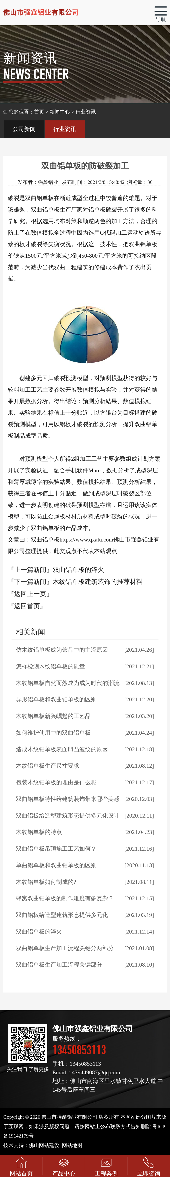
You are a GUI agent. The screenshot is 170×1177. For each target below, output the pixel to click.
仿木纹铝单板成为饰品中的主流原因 (62, 650)
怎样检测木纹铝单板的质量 (50, 666)
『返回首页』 (27, 606)
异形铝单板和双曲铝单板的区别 (56, 699)
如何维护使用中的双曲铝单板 (53, 733)
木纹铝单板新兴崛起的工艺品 (53, 716)
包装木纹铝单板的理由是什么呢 (56, 782)
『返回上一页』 (30, 593)
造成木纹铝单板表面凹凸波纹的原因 (62, 749)
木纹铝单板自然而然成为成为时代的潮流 (68, 683)
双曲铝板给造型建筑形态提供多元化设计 (68, 815)
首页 (39, 112)
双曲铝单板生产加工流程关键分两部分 (65, 948)
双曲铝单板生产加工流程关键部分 (59, 964)
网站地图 (72, 1145)
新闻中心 (60, 112)
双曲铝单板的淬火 (78, 569)
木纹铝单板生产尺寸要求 (47, 766)
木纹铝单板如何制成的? (46, 882)
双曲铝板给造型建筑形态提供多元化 (62, 915)
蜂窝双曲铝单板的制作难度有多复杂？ (65, 898)
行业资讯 (64, 129)
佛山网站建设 (44, 1145)
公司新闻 (24, 129)
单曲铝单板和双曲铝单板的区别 (56, 865)
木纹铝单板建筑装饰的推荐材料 (98, 581)
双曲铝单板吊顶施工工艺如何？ (56, 848)
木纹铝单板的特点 (39, 832)
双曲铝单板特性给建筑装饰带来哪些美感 (68, 799)
